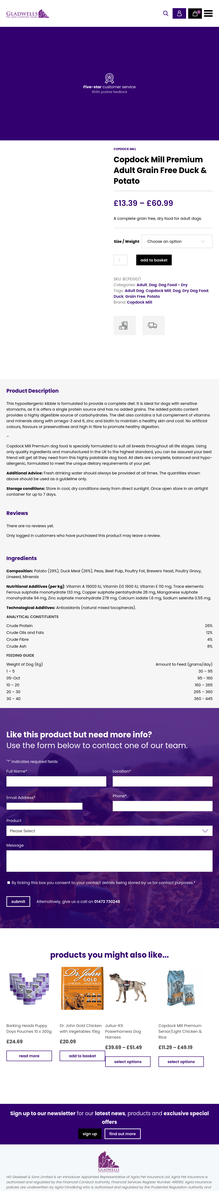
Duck (118, 296)
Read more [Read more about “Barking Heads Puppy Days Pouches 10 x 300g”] (29, 1056)
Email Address (21, 797)
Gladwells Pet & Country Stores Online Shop (27, 13)
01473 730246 (107, 901)
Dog (153, 284)
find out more (123, 1133)
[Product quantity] (120, 260)
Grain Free (135, 296)
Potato (153, 296)
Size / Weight (126, 241)
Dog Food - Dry (173, 284)
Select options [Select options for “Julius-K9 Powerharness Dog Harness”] (128, 1061)
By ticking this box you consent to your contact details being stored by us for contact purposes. (103, 882)
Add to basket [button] (82, 1056)
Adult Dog (134, 290)
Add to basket (154, 260)
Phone (120, 796)
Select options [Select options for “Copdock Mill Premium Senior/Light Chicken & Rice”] (181, 1061)
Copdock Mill (158, 290)
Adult (142, 284)
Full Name (16, 771)
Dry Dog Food (195, 290)
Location (122, 771)
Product (13, 820)
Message (15, 845)
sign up (90, 1133)
